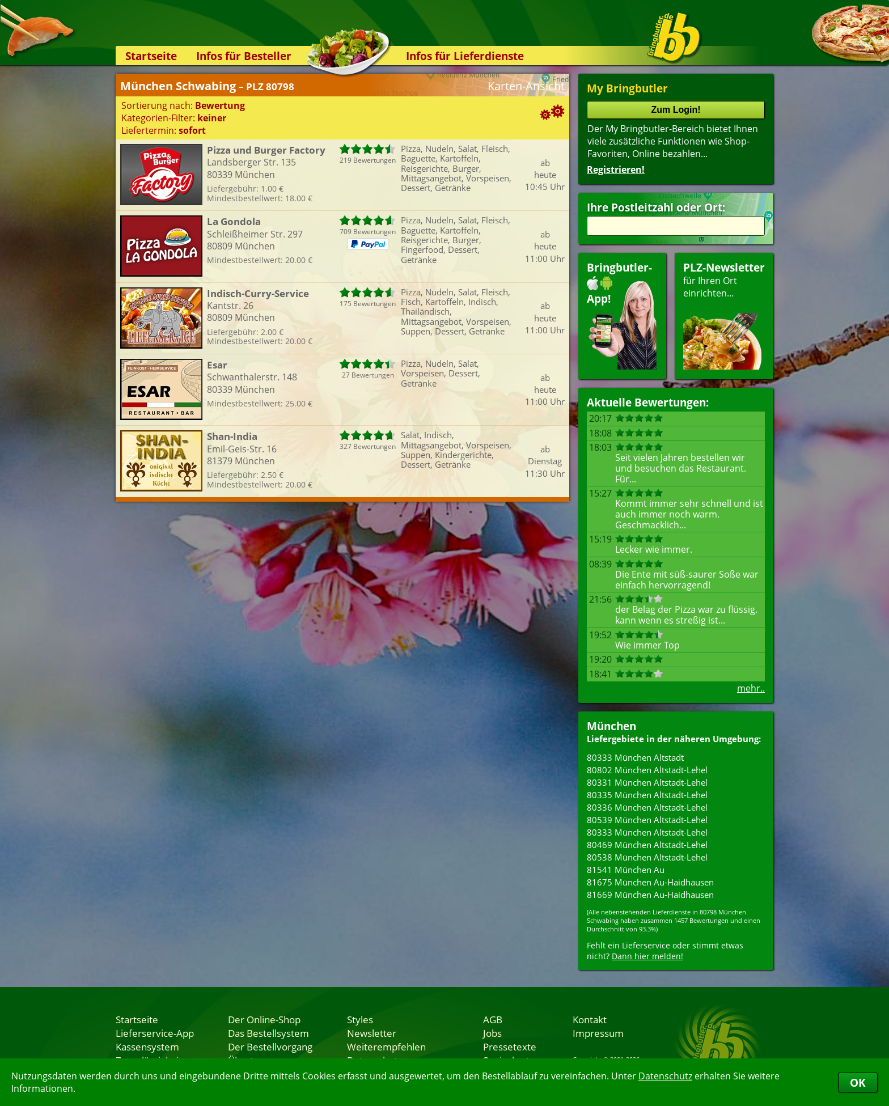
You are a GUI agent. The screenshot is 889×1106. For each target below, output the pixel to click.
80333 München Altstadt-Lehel (647, 832)
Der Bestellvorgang (270, 1046)
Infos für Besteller (243, 56)
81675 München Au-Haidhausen (650, 882)
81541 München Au (625, 869)
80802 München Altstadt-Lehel (647, 770)
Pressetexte (509, 1046)
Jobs (492, 1033)
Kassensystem (147, 1046)
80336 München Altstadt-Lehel (647, 807)
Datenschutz (665, 1076)
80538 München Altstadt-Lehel (647, 857)
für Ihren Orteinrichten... (724, 315)
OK (858, 1082)
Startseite (151, 56)
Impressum (598, 1033)
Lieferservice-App (155, 1033)
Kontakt (590, 1019)
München (611, 726)
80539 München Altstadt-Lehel (647, 819)
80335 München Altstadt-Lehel (647, 794)
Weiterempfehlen (386, 1046)
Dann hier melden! (647, 956)
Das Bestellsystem (268, 1033)
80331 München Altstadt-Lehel (647, 782)
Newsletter (371, 1033)
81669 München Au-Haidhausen (650, 894)
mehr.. (751, 688)
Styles (360, 1019)
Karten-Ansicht (526, 86)
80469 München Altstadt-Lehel (647, 844)
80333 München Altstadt (635, 757)
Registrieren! (616, 169)
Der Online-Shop (264, 1019)
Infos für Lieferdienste (465, 56)
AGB (492, 1019)
